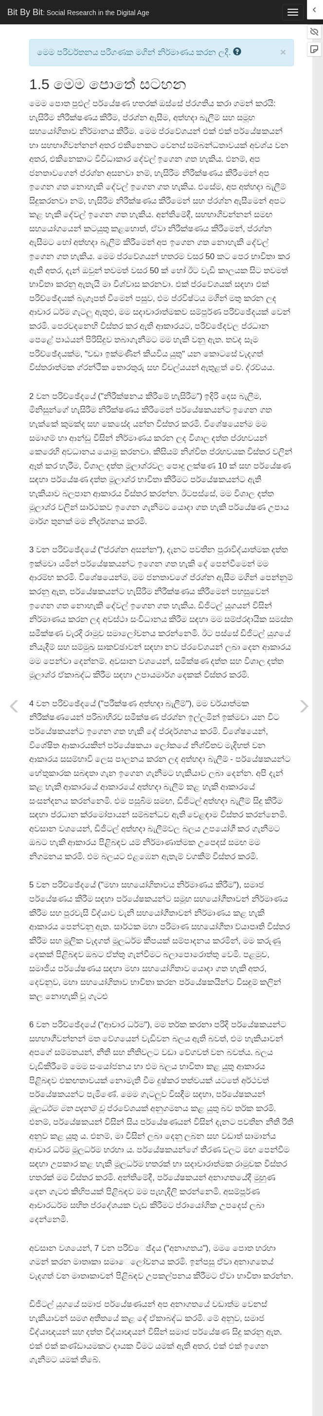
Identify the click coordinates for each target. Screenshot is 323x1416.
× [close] (283, 52)
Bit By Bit (78, 12)
